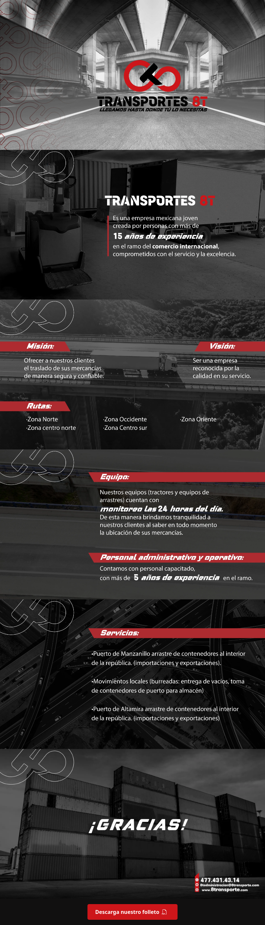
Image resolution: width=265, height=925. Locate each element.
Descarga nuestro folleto (131, 912)
